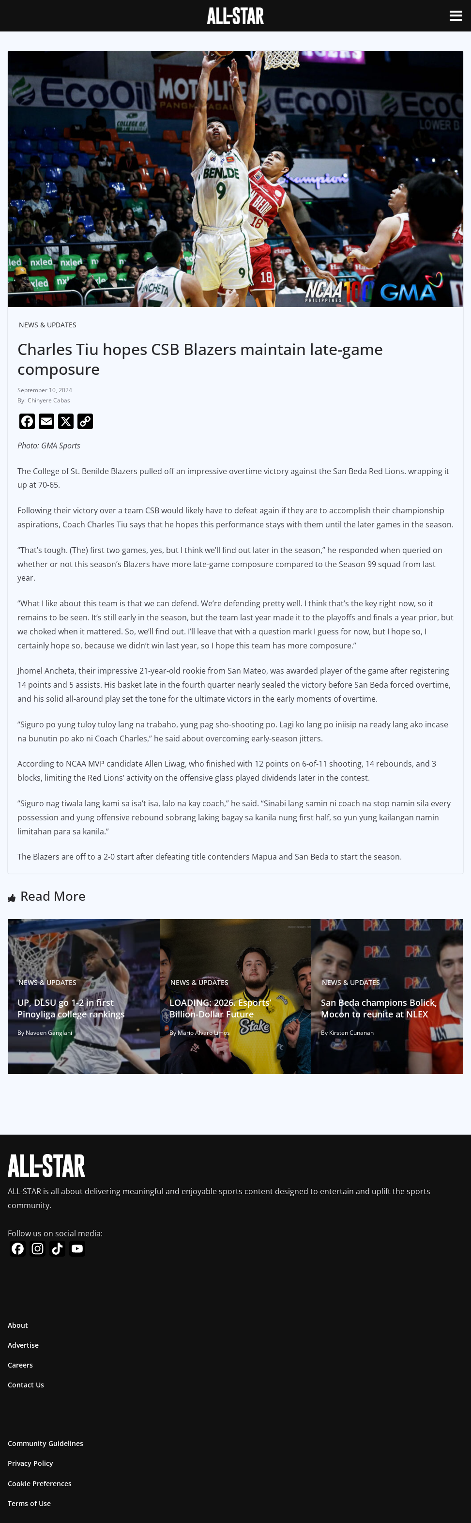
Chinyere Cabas (49, 400)
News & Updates (47, 324)
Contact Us (26, 1384)
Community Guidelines (45, 1443)
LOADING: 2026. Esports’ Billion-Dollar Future (220, 1008)
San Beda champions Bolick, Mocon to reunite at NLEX (379, 1008)
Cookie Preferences (40, 1483)
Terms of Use (29, 1503)
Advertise (23, 1345)
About (18, 1325)
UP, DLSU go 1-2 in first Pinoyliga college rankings (71, 1008)
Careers (20, 1364)
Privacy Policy (30, 1463)
